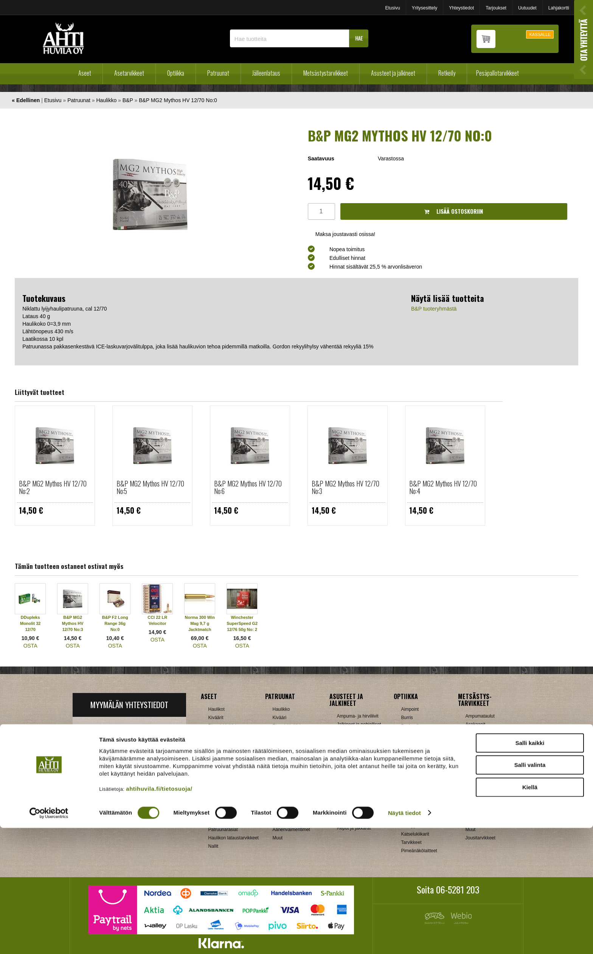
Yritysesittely (424, 8)
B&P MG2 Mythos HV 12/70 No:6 (248, 487)
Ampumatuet (285, 821)
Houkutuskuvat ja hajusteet (483, 743)
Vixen (407, 809)
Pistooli (280, 734)
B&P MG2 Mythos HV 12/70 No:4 (443, 487)
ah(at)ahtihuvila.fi (101, 780)
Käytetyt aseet (222, 759)
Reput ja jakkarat (354, 828)
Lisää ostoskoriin (453, 211)
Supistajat (283, 804)
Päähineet (347, 749)
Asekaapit (476, 724)
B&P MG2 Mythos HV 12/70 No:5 (150, 487)
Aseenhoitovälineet (292, 763)
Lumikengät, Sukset (357, 811)
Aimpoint (410, 709)
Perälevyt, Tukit (288, 796)
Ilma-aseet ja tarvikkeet (231, 751)
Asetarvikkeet (129, 73)
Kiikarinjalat (284, 779)
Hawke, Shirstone (419, 751)
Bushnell (410, 726)
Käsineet (346, 732)
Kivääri (280, 717)
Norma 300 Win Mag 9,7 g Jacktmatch (200, 623)
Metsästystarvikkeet (325, 73)
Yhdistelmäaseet (225, 734)
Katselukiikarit (415, 834)
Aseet (84, 73)
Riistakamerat (479, 821)
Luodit (214, 821)
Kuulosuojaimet (481, 771)
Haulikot (216, 709)
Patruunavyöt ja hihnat (488, 796)
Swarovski (411, 800)
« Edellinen (26, 100)
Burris (407, 717)
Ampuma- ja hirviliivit (358, 716)
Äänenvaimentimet (291, 829)
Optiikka (175, 73)
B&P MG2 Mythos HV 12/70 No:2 (53, 487)
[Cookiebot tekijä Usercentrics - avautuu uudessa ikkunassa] (49, 939)
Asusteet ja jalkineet (393, 73)
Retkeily (446, 73)
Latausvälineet (223, 813)
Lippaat (280, 788)
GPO (406, 784)
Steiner (408, 792)
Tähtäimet (283, 813)
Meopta (408, 775)
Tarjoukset (496, 8)
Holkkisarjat (220, 796)
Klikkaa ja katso (145, 780)
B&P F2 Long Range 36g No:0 (115, 623)
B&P (128, 100)
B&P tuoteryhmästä (433, 309)
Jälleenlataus (266, 73)
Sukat (343, 766)
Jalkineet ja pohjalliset (359, 724)
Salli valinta (530, 891)
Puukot (473, 804)
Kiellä (529, 913)
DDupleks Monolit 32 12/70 (30, 623)
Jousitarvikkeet (480, 838)
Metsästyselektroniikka (488, 779)
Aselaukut (476, 732)
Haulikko (106, 100)
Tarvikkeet (347, 774)
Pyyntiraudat (478, 813)
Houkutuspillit (479, 754)
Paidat (343, 757)
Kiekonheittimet (481, 763)
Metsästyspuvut (352, 741)
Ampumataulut (480, 716)
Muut (278, 838)
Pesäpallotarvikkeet (497, 73)
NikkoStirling (414, 742)
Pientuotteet (349, 819)
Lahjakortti (558, 8)
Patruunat (218, 73)
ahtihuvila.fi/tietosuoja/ (159, 915)
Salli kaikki (530, 869)
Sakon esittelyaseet (228, 767)
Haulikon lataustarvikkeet (233, 838)
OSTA (30, 646)
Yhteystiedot (461, 8)
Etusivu (392, 8)
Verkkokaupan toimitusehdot (129, 803)
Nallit (213, 846)
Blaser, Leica (414, 734)
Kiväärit (216, 717)
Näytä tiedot (404, 939)
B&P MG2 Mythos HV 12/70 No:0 (178, 100)
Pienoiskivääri (287, 726)
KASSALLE (540, 34)
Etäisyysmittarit (416, 825)
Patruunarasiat (223, 829)
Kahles (408, 759)
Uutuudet (527, 8)
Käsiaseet (218, 742)
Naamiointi (476, 788)
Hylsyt (214, 804)
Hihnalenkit (284, 771)
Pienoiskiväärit (223, 726)
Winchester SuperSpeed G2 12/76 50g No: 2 (242, 623)
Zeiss (406, 817)
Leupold (409, 767)
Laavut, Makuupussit (358, 803)
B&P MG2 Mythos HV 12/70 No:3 (345, 487)
